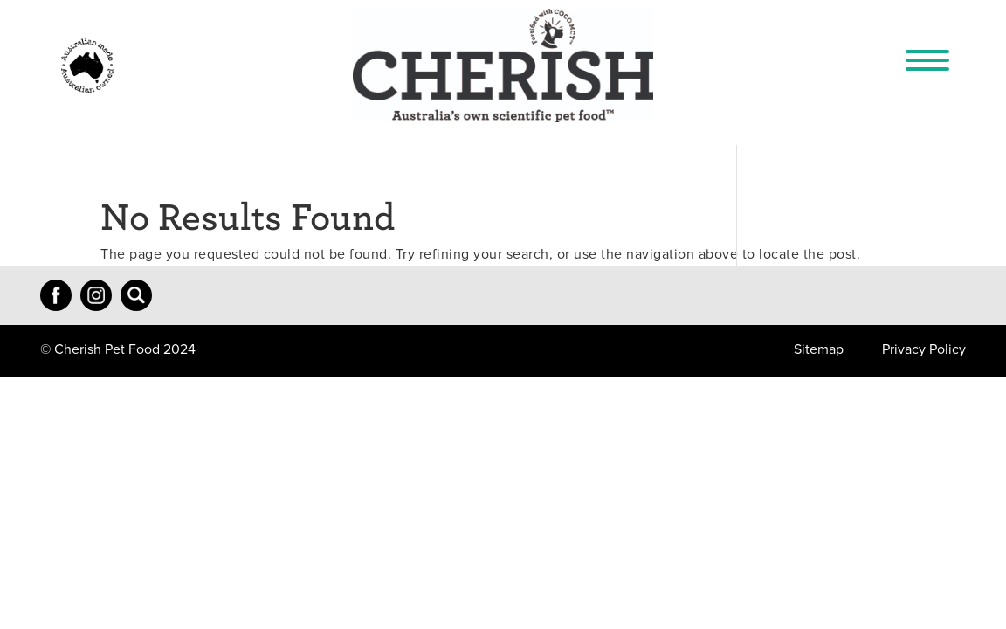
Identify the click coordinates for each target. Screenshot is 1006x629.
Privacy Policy (924, 349)
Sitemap (819, 349)
